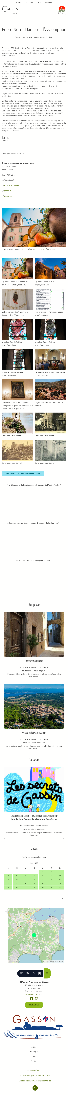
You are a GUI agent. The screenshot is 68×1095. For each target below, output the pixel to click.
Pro (39, 2)
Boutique (29, 2)
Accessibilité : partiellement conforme (34, 1075)
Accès (18, 2)
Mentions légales (34, 1070)
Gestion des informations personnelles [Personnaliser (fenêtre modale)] (35, 1081)
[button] (62, 898)
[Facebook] (31, 998)
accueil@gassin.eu (11, 185)
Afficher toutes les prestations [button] (23, 474)
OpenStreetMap (50, 961)
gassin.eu (8, 191)
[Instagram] (36, 998)
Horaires (34, 1005)
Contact (48, 2)
